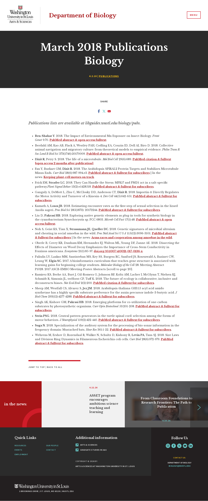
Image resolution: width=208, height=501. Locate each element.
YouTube (185, 446)
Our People (52, 445)
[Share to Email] (109, 112)
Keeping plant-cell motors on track (69, 177)
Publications (109, 76)
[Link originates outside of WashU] (83, 404)
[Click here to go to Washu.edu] (42, 488)
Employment (21, 454)
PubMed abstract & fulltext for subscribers (119, 172)
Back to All (54, 367)
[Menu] (193, 15)
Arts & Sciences (86, 445)
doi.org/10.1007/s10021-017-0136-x (118, 251)
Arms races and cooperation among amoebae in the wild (131, 237)
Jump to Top (37, 367)
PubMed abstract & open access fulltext (78, 140)
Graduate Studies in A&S (91, 450)
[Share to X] (104, 112)
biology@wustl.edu (179, 466)
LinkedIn (190, 446)
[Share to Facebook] (98, 112)
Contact (51, 450)
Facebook (173, 446)
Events (18, 450)
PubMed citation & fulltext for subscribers (123, 283)
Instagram (168, 446)
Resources (20, 445)
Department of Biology (83, 15)
